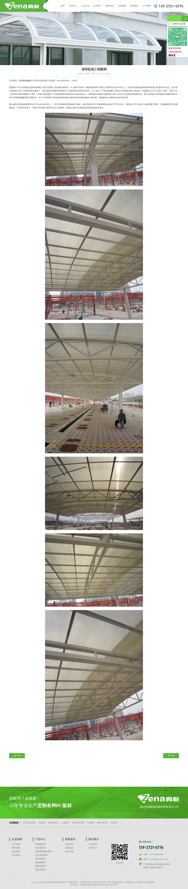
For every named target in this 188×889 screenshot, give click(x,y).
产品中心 (73, 6)
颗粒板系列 (40, 862)
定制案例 (85, 8)
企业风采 (16, 851)
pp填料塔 (65, 823)
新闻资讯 (109, 6)
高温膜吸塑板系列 (43, 851)
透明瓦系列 (40, 866)
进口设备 (16, 855)
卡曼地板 (42, 823)
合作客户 (97, 6)
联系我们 (134, 6)
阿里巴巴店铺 (179, 24)
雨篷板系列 (40, 844)
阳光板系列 (40, 859)
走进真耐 (122, 6)
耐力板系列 (40, 848)
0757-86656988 (156, 854)
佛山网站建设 (86, 885)
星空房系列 (40, 870)
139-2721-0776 (168, 6)
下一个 (171, 755)
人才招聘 (146, 6)
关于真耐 (16, 844)
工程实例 (93, 844)
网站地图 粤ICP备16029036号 (105, 885)
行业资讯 (69, 844)
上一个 (17, 755)
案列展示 (94, 839)
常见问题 (69, 851)
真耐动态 (69, 848)
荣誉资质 (16, 848)
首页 (63, 6)
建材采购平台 (53, 823)
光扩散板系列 (41, 855)
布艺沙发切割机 (29, 823)
